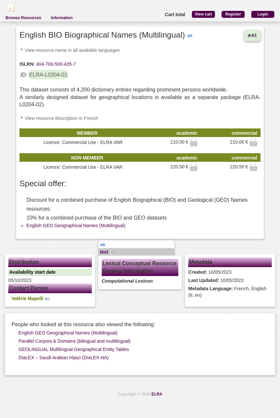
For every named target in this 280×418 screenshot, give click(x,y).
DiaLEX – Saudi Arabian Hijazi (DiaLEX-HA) (63, 357)
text (107, 252)
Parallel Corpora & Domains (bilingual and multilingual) (74, 341)
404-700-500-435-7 (55, 64)
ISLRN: (27, 64)
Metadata (200, 262)
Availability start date (32, 272)
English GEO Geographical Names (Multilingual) (75, 225)
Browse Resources (23, 18)
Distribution (24, 262)
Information (62, 18)
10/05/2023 (209, 272)
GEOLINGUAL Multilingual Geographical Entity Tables (73, 349)
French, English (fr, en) (227, 292)
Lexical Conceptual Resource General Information (139, 267)
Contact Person (28, 288)
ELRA (157, 394)
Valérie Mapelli (31, 298)
